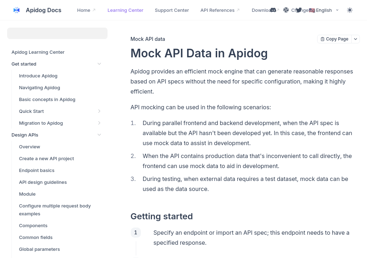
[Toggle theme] (350, 10)
